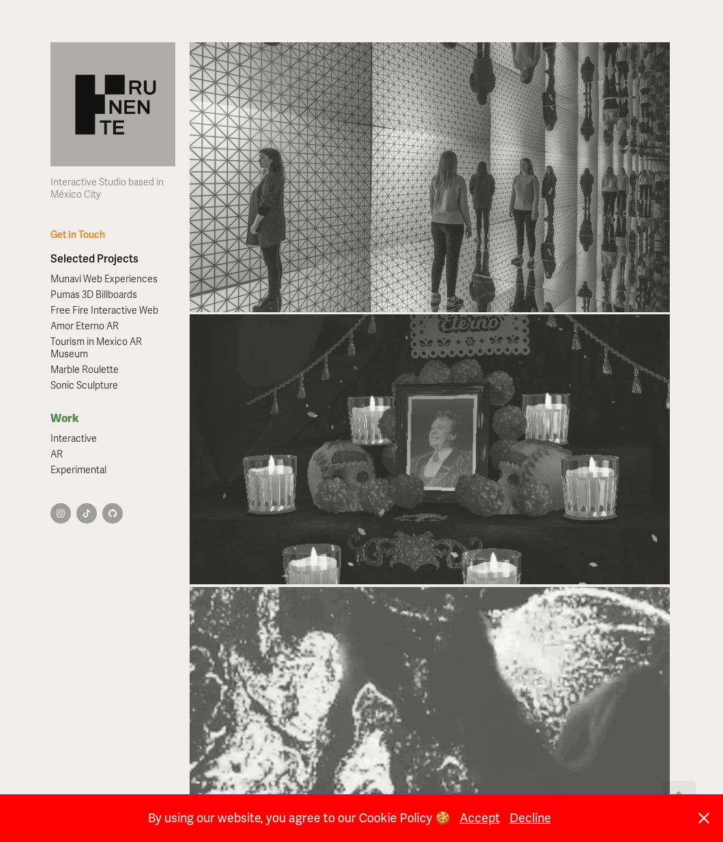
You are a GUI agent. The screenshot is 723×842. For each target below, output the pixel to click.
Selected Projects (94, 259)
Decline (530, 818)
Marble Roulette (84, 370)
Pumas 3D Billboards (93, 295)
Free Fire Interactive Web (104, 310)
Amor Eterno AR (84, 326)
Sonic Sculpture (84, 385)
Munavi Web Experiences (104, 279)
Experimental (78, 470)
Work (64, 418)
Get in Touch (77, 235)
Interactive (73, 439)
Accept (480, 818)
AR (56, 454)
